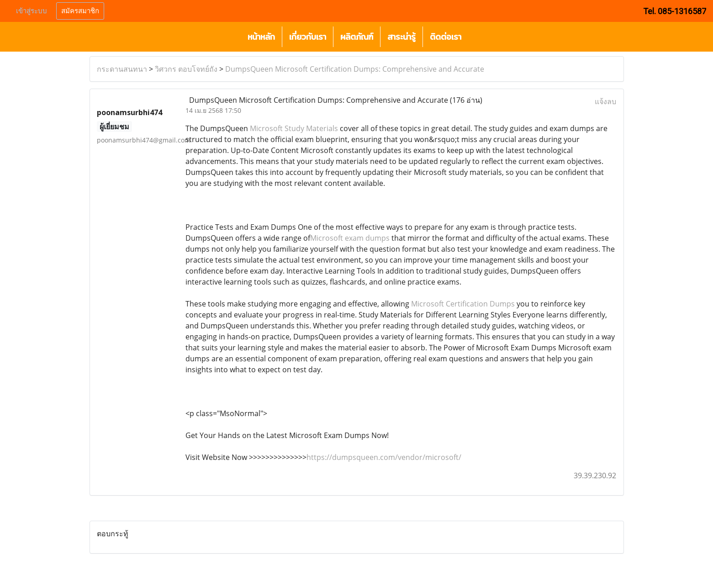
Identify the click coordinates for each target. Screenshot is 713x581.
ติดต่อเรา (445, 36)
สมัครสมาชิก (80, 11)
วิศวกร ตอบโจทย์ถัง (186, 69)
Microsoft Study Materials (294, 128)
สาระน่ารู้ (401, 36)
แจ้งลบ (605, 101)
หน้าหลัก (261, 36)
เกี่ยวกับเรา (307, 36)
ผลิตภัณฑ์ (356, 36)
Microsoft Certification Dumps (463, 304)
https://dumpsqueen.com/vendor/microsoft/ (383, 457)
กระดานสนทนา (122, 69)
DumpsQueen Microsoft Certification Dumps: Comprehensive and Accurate (354, 69)
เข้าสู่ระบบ (31, 11)
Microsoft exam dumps (350, 238)
